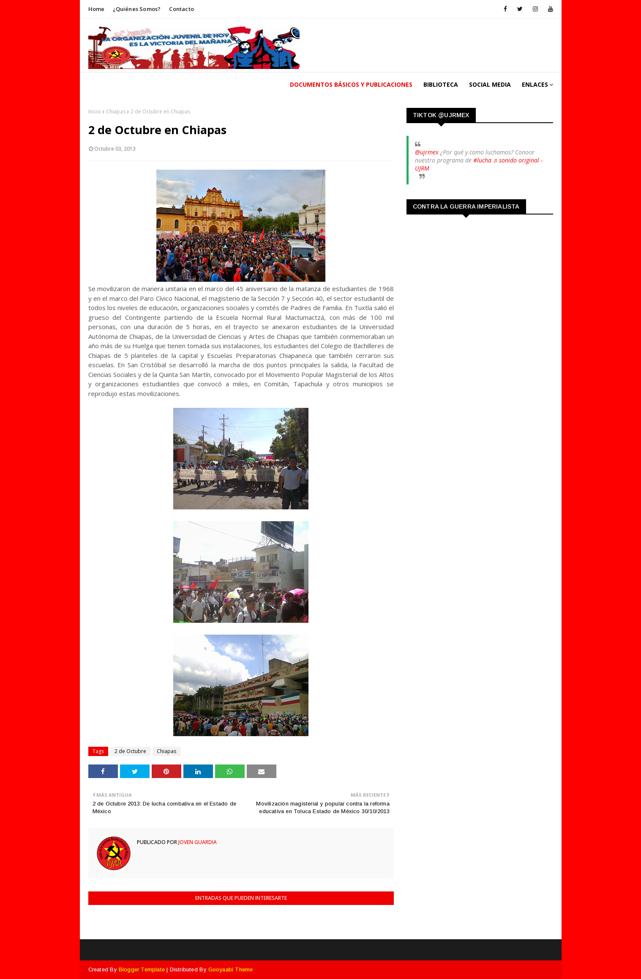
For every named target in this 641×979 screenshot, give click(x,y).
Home (96, 9)
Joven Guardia (197, 842)
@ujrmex (427, 152)
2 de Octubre (130, 751)
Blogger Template (142, 969)
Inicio (94, 111)
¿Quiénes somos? (137, 9)
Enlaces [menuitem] (535, 84)
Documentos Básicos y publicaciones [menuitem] (351, 84)
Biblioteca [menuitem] (440, 84)
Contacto (181, 9)
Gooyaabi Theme (230, 969)
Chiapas (115, 111)
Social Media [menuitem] (490, 84)
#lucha (482, 160)
